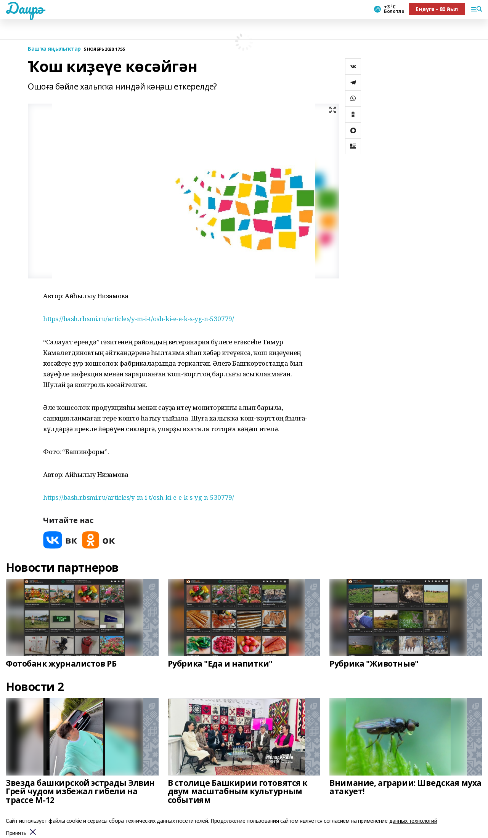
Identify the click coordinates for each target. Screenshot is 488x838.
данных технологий (413, 820)
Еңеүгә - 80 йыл (437, 9)
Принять (16, 833)
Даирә (24, 8)
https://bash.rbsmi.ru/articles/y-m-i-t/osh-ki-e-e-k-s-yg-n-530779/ (138, 318)
